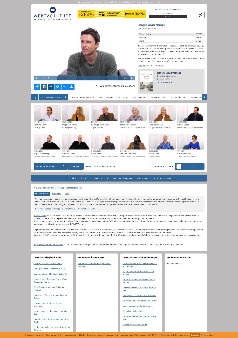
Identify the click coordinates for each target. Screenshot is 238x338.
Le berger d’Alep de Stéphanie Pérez (49, 268)
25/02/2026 (124, 151)
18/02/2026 (153, 151)
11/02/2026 (181, 151)
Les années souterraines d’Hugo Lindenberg (48, 304)
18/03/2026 (38, 151)
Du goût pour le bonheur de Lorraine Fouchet (50, 288)
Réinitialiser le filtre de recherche (100, 166)
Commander (166, 82)
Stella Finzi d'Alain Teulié (134, 311)
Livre (157, 2)
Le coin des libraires (99, 178)
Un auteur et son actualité (82, 97)
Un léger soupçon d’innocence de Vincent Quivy (52, 312)
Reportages (122, 97)
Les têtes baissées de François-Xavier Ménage (98, 2)
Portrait (151, 2)
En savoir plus (207, 335)
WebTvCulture (128, 2)
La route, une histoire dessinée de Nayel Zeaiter (51, 320)
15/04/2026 (96, 122)
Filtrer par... (75, 166)
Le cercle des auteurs (76, 178)
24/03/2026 (182, 122)
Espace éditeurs (139, 97)
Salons (110, 97)
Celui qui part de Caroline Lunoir (48, 263)
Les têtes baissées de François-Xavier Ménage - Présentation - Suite (65, 209)
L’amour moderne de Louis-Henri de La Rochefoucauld (140, 264)
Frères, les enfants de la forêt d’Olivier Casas (50, 296)
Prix (100, 97)
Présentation (141, 2)
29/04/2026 (39, 122)
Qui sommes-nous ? (162, 178)
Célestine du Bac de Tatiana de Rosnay (140, 300)
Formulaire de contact (122, 178)
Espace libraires (158, 97)
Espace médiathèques (201, 97)
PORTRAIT (56, 193)
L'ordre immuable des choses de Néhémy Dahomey (52, 328)
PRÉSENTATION (41, 193)
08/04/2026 (125, 122)
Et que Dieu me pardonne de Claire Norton (138, 272)
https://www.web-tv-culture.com (48, 244)
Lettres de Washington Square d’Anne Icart (139, 317)
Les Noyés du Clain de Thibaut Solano (139, 295)
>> (199, 166)
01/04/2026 (153, 122)
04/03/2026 (96, 151)
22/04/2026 (67, 122)
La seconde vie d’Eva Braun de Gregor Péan (139, 288)
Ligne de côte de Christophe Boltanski (50, 274)
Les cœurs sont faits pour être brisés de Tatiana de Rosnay (51, 280)
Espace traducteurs (178, 97)
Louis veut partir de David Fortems (137, 306)
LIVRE (67, 193)
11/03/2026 (66, 151)
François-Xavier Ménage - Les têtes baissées (62, 188)
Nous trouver (142, 178)
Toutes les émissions (51, 97)
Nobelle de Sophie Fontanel (135, 324)
